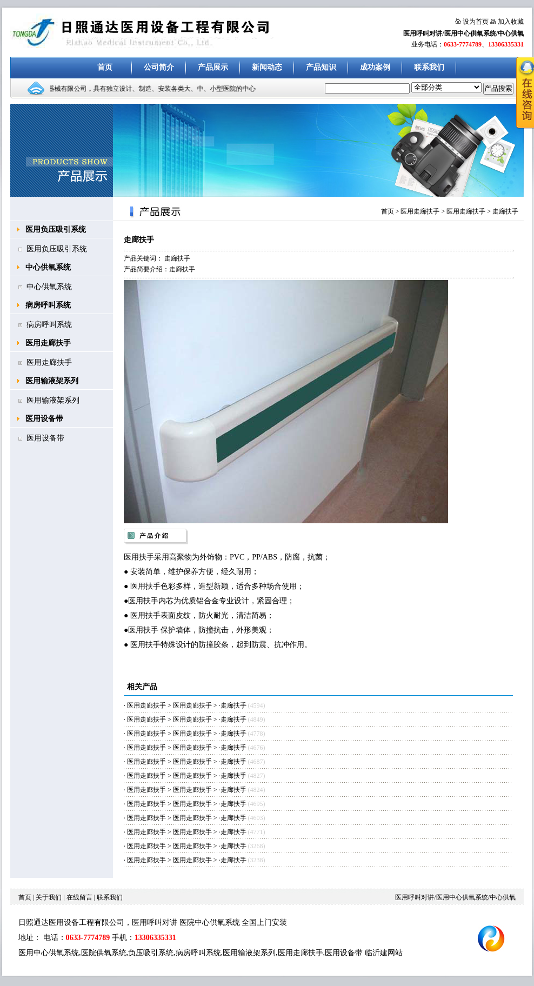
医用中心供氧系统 (48, 953)
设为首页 (476, 21)
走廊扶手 (505, 211)
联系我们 (429, 67)
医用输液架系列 (51, 381)
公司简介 (159, 67)
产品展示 (213, 67)
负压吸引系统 (150, 953)
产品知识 (321, 67)
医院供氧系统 (103, 953)
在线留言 (79, 897)
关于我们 (49, 897)
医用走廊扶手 (48, 343)
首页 (104, 67)
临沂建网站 (384, 953)
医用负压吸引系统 (55, 229)
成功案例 (375, 67)
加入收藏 (511, 21)
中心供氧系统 (48, 267)
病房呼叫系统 (48, 305)
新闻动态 (267, 67)
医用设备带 (44, 419)
